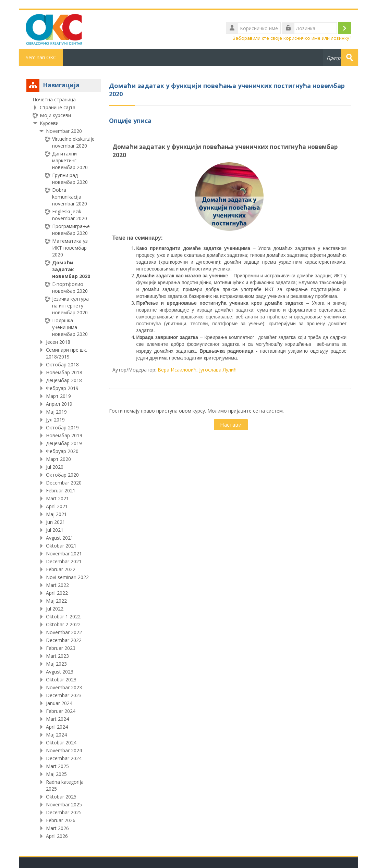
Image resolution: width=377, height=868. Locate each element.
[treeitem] (64, 468)
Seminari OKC (41, 57)
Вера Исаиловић (177, 369)
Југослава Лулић (217, 369)
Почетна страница (54, 99)
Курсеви (49, 123)
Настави (231, 424)
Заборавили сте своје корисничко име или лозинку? (292, 38)
